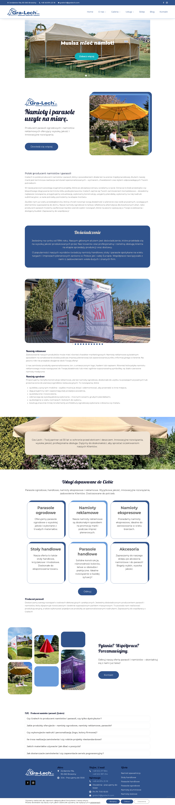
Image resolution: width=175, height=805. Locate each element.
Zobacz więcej (86, 56)
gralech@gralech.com (68, 3)
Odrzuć (127, 802)
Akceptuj (113, 802)
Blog (152, 12)
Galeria (114, 12)
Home (90, 12)
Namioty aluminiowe (131, 790)
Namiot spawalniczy (131, 773)
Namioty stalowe (129, 794)
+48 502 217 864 (100, 771)
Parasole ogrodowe (130, 786)
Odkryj (87, 591)
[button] (86, 75)
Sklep (142, 12)
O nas (101, 12)
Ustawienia (141, 802)
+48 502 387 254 (100, 774)
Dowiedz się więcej (41, 146)
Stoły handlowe (128, 777)
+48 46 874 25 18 (47, 3)
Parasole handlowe (130, 781)
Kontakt (164, 12)
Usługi (129, 12)
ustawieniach (95, 803)
